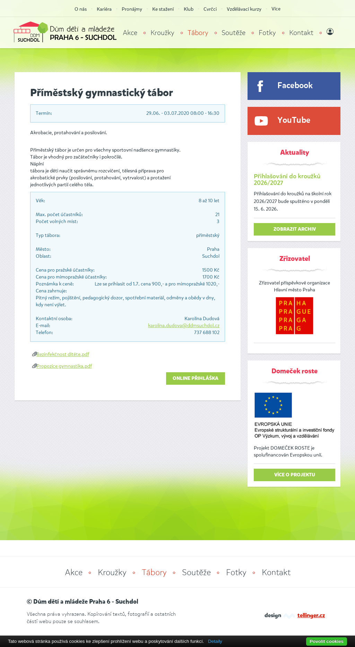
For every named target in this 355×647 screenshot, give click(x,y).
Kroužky (162, 32)
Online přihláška (195, 378)
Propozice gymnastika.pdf (64, 366)
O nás (81, 9)
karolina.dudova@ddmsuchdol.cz (183, 325)
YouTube (293, 121)
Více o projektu (294, 475)
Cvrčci (210, 9)
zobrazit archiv (295, 229)
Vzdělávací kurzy (244, 9)
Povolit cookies (327, 641)
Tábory (198, 32)
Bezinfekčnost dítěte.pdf (62, 354)
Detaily (215, 641)
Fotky (267, 32)
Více (275, 9)
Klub (188, 9)
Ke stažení (163, 9)
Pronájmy (132, 9)
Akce (130, 32)
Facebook (295, 86)
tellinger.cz (311, 616)
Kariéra (104, 9)
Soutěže (233, 32)
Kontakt (301, 32)
